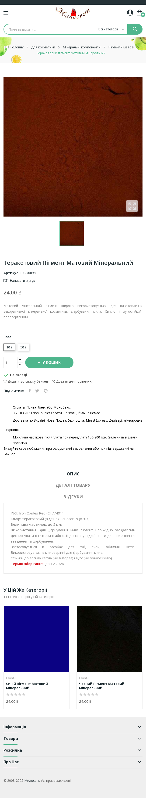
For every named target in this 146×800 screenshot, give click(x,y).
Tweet (37, 390)
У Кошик (51, 362)
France (11, 678)
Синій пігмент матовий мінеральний (27, 686)
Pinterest (46, 390)
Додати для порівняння (72, 381)
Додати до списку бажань (26, 381)
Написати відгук (22, 280)
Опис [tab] (73, 474)
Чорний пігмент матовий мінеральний (101, 686)
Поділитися (30, 390)
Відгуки (73, 497)
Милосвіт (31, 780)
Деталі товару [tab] (73, 485)
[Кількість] (10, 362)
